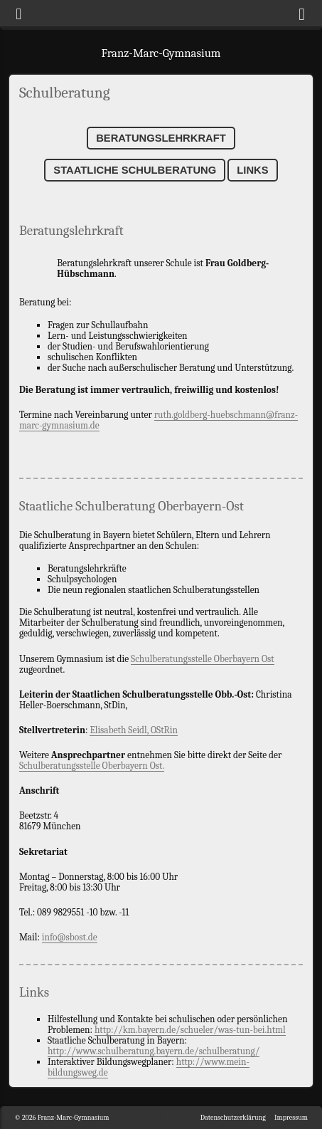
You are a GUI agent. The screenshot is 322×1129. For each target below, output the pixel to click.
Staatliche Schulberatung (134, 170)
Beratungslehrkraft (161, 138)
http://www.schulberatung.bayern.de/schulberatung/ (153, 1051)
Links (252, 170)
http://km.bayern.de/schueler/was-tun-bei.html (190, 1029)
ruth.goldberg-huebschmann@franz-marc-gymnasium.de (158, 420)
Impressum (291, 1117)
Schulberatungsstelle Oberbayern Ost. (92, 765)
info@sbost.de (69, 937)
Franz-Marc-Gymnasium (161, 53)
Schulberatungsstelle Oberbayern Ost (202, 658)
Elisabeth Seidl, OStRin (134, 730)
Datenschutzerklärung (233, 1117)
